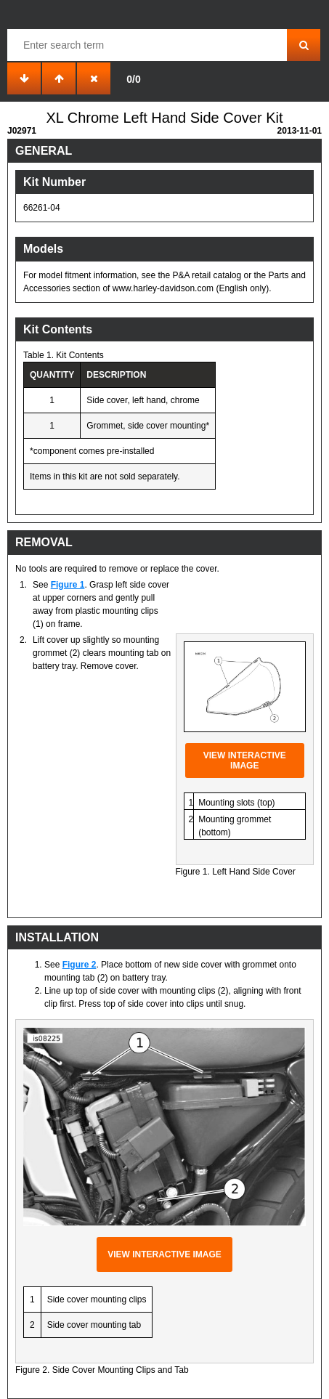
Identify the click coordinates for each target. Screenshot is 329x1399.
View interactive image (244, 760)
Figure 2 (79, 965)
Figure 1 (68, 585)
